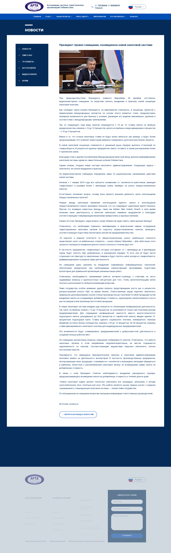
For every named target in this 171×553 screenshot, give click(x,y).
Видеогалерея (29, 88)
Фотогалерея (29, 74)
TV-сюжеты (28, 67)
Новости (26, 55)
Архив (25, 95)
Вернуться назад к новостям (78, 416)
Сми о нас (27, 61)
